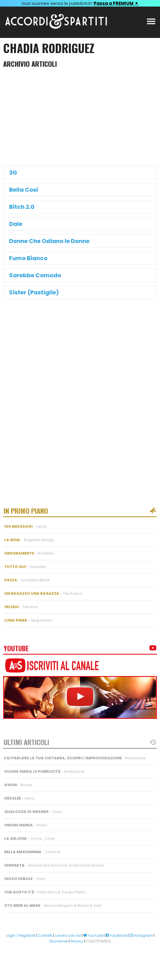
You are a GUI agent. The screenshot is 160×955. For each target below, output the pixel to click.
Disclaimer (58, 941)
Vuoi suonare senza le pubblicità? (80, 3)
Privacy (77, 941)
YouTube (93, 935)
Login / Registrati (20, 935)
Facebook (116, 935)
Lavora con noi (68, 935)
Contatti (45, 935)
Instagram (141, 935)
